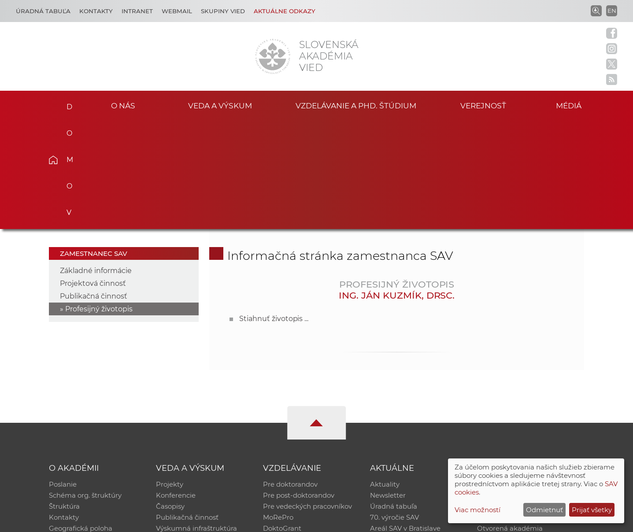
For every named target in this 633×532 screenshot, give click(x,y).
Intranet (137, 11)
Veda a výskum (220, 105)
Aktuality (385, 375)
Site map (447, 521)
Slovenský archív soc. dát (517, 387)
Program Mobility (291, 433)
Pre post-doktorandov (298, 387)
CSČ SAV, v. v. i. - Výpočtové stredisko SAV (180, 521)
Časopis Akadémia (507, 410)
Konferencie (176, 387)
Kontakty (96, 11)
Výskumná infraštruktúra (196, 421)
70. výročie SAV (394, 410)
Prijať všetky (592, 510)
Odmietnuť (544, 510)
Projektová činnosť (93, 174)
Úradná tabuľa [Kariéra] (43, 11)
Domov (67, 104)
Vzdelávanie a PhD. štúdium (356, 105)
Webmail (177, 11)
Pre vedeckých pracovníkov (307, 398)
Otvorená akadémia (510, 421)
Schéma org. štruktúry (85, 387)
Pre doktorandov (290, 375)
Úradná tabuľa (393, 398)
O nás (123, 105)
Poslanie (63, 375)
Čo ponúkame (393, 433)
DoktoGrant (282, 421)
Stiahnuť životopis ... (273, 209)
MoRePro (278, 410)
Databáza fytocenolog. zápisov (526, 398)
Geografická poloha (80, 421)
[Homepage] (272, 56)
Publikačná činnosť (93, 187)
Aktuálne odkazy (284, 11)
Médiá (571, 105)
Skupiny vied (223, 11)
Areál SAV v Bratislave (405, 421)
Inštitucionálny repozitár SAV (524, 375)
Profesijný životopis (99, 200)
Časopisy (170, 398)
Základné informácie (96, 161)
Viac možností (477, 510)
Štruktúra (64, 398)
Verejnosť (483, 105)
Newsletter (388, 387)
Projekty (169, 375)
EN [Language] (611, 10)
